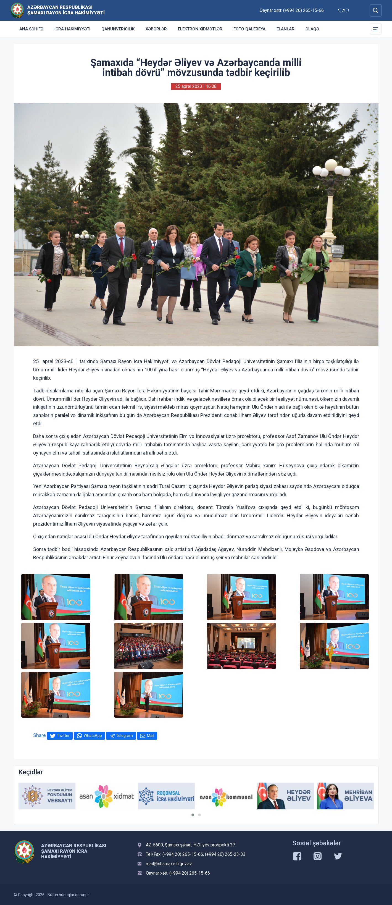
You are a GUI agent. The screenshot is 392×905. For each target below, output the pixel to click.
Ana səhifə (31, 29)
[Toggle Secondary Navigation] (376, 29)
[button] (193, 815)
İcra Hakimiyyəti (72, 29)
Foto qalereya (249, 29)
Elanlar (285, 29)
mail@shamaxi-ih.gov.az (169, 863)
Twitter (63, 735)
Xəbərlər (156, 29)
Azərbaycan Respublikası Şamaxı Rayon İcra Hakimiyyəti (66, 9)
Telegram (124, 735)
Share (39, 735)
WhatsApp (93, 735)
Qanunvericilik (118, 29)
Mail (150, 735)
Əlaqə (312, 29)
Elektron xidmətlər (200, 29)
